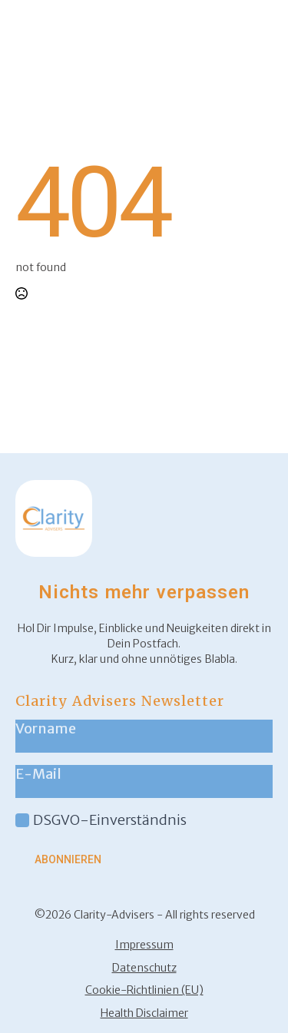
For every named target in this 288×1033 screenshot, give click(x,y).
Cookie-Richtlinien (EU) (144, 990)
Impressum (144, 945)
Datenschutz (144, 968)
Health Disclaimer (144, 1013)
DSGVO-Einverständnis (110, 820)
